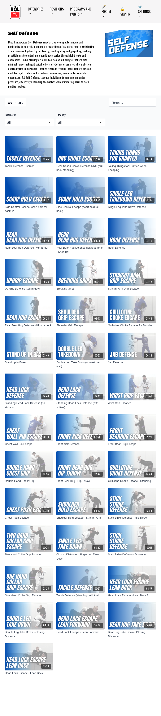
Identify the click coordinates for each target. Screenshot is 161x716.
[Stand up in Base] (29, 362)
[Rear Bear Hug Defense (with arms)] (29, 248)
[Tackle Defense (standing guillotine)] (80, 595)
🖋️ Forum (106, 10)
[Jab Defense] (132, 362)
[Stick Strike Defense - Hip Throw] (132, 518)
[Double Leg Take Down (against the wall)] (80, 364)
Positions (57, 10)
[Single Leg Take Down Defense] (132, 207)
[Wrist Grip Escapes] (132, 403)
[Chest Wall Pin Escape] (29, 444)
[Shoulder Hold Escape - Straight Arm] (80, 518)
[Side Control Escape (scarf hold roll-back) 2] (29, 209)
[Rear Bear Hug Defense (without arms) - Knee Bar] (80, 250)
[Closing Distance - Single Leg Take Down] (80, 556)
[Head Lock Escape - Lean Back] (29, 673)
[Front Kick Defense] (80, 444)
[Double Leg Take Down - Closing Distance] (29, 634)
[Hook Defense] (132, 248)
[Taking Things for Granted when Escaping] (132, 168)
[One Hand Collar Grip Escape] (29, 595)
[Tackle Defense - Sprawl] (29, 166)
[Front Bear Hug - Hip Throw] (80, 481)
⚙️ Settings (144, 10)
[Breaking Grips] (80, 289)
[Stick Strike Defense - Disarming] (132, 554)
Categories (35, 10)
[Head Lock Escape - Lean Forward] (80, 632)
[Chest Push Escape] (29, 518)
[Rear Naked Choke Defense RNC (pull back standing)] (80, 168)
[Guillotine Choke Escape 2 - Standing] (132, 325)
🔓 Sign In (125, 12)
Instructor (10, 115)
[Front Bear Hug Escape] (132, 444)
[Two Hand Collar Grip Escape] (29, 554)
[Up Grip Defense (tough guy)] (29, 289)
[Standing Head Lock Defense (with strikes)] (80, 405)
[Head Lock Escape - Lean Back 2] (132, 595)
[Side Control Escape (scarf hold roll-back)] (80, 209)
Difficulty (60, 115)
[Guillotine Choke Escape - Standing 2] (132, 481)
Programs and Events (80, 12)
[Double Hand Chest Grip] (29, 481)
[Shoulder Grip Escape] (80, 325)
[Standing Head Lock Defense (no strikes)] (29, 405)
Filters (15, 102)
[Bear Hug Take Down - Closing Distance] (132, 634)
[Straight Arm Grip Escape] (132, 289)
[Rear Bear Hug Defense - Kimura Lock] (29, 325)
